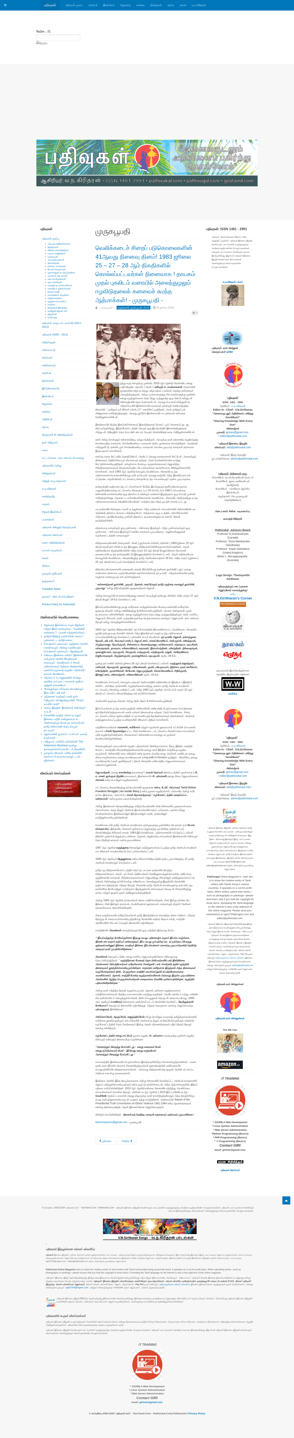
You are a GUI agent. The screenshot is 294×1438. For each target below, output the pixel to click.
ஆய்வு (170, 5)
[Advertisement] (147, 111)
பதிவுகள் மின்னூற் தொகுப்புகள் (59, 527)
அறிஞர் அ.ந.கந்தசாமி (54, 480)
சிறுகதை (125, 5)
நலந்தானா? (48, 581)
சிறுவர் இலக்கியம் (52, 511)
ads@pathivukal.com (238, 447)
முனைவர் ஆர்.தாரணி (58, 276)
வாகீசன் (51, 304)
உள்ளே (229, 351)
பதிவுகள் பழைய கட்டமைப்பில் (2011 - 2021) (62, 325)
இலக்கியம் (109, 5)
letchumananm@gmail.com (111, 1139)
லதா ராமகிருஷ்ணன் (57, 279)
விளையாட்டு (48, 349)
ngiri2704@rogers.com (77, 1287)
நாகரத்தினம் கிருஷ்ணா (58, 295)
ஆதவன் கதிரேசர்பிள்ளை (59, 244)
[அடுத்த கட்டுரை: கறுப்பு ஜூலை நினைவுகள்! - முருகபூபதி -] (127, 1158)
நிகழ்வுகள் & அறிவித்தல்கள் (57, 434)
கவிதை (140, 5)
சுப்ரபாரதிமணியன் (56, 260)
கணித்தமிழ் (48, 496)
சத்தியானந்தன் (55, 298)
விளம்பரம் (47, 357)
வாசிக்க (232, 693)
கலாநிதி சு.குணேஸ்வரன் (59, 288)
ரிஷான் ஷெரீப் (54, 291)
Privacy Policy (196, 1413)
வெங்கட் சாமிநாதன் (57, 266)
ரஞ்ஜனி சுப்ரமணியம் (57, 301)
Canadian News (51, 588)
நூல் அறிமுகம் (50, 442)
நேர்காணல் (48, 380)
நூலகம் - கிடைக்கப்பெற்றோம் (58, 596)
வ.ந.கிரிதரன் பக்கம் (233, 282)
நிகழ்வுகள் (156, 5)
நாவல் (183, 5)
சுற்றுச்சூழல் (48, 342)
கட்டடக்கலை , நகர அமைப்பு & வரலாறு (63, 457)
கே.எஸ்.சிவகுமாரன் (57, 269)
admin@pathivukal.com (244, 458)
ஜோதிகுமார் (53, 247)
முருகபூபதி (53, 256)
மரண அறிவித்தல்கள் (53, 542)
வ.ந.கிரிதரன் (199, 5)
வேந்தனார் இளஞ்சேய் (58, 307)
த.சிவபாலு (52, 317)
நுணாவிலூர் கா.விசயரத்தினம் (61, 272)
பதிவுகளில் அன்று (52, 465)
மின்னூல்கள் (49, 473)
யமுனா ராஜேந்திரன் (56, 253)
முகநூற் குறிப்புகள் (52, 573)
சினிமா (46, 565)
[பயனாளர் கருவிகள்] (195, 330)
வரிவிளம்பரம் (49, 365)
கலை (45, 450)
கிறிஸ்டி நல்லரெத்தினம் (58, 250)
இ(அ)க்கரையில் (50, 388)
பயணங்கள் (48, 519)
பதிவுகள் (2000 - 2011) (55, 334)
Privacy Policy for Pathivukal (58, 604)
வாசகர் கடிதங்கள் (52, 550)
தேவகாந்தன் (53, 263)
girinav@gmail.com (237, 432)
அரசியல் (93, 5)
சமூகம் (46, 504)
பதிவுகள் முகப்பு (74, 5)
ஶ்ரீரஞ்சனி (52, 314)
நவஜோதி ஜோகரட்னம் (58, 311)
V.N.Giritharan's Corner (233, 598)
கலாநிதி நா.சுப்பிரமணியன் (60, 285)
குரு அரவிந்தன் (55, 282)
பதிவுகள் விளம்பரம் (52, 534)
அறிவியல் (47, 419)
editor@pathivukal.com (233, 436)
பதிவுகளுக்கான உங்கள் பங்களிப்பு (230, 958)
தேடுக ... (42, 31)
